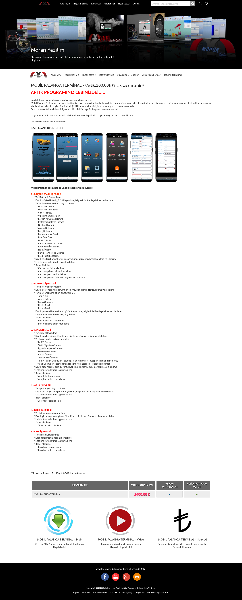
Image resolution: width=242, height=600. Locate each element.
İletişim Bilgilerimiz (173, 74)
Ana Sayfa (65, 3)
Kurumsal (96, 3)
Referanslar (109, 3)
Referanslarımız (106, 74)
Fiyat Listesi (123, 3)
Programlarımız (80, 3)
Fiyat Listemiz (89, 74)
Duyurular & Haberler (128, 74)
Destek (136, 3)
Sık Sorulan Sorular (151, 74)
